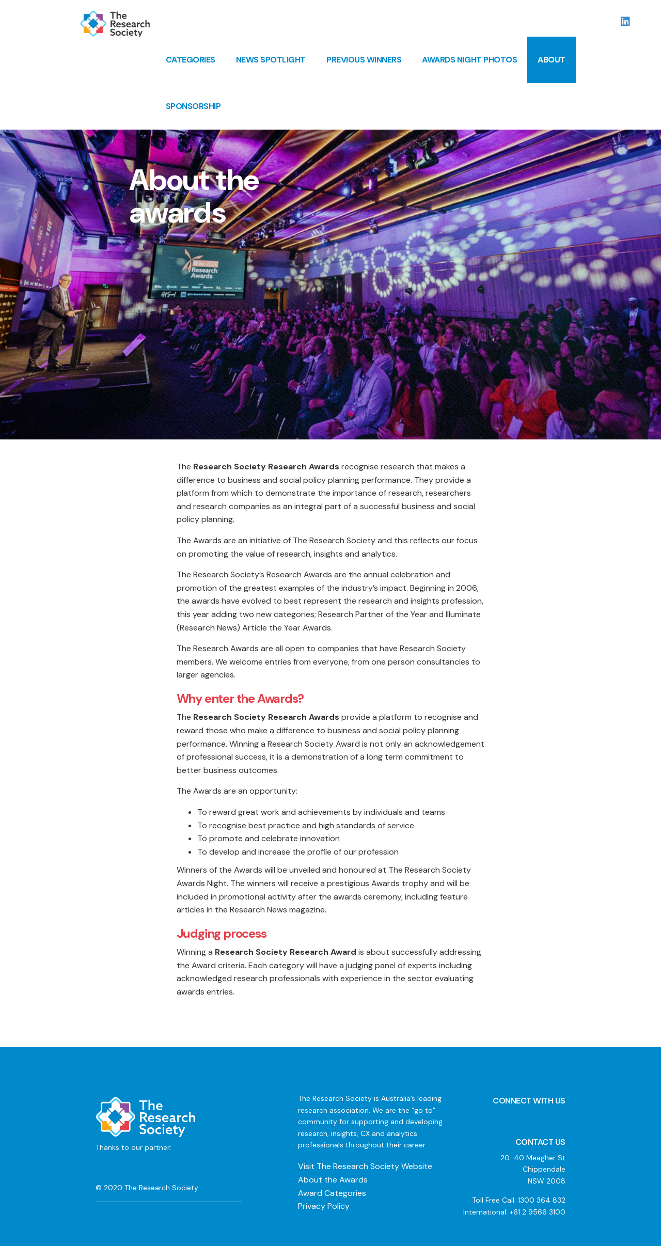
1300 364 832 (541, 1200)
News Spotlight (271, 59)
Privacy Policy (324, 1206)
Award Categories (332, 1193)
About (551, 59)
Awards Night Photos (469, 59)
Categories (190, 59)
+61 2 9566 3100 (537, 1212)
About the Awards (333, 1179)
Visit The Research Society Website (365, 1166)
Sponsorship (193, 106)
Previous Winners (363, 59)
